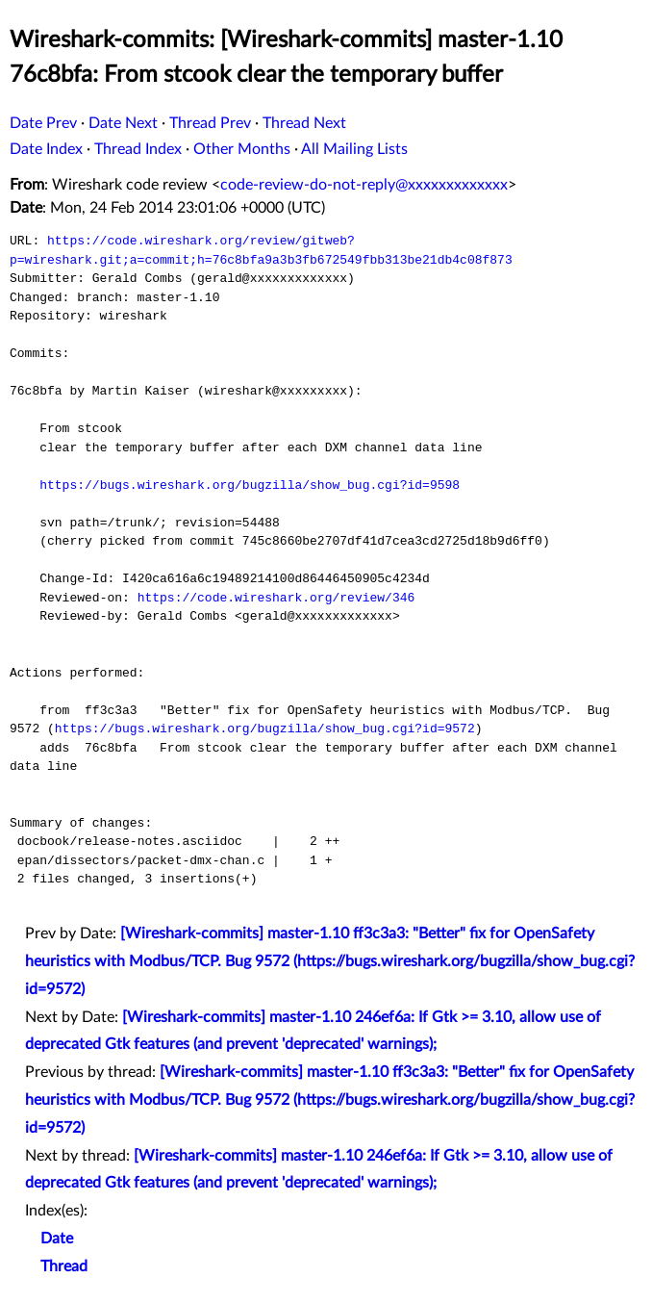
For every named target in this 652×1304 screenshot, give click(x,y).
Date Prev (43, 123)
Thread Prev (210, 123)
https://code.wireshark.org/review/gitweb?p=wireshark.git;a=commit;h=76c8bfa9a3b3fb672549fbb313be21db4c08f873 (261, 250)
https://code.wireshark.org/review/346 (276, 597)
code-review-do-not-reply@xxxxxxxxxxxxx (364, 184)
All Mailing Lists (354, 149)
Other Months (241, 149)
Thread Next (304, 123)
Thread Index (138, 149)
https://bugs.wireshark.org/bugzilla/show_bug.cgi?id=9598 (249, 485)
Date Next (123, 123)
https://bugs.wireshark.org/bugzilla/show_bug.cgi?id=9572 (265, 728)
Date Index (46, 149)
